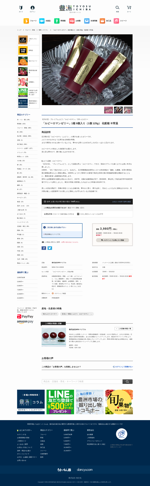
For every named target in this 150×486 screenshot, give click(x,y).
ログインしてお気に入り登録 (112, 240)
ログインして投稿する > (124, 367)
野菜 (41, 438)
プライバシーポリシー (94, 441)
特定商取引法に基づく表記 (96, 444)
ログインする (21, 434)
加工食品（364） (22, 144)
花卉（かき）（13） (23, 206)
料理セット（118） (23, 156)
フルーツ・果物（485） (24, 128)
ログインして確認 (60, 293)
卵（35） (20, 165)
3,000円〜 (20, 281)
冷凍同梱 (90, 21)
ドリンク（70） (22, 152)
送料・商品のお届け (24, 451)
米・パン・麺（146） (24, 119)
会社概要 (90, 434)
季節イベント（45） (23, 263)
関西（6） (20, 243)
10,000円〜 (20, 294)
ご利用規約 (91, 438)
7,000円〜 (20, 290)
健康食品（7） (21, 181)
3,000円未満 (21, 277)
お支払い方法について (24, 447)
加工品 (105, 21)
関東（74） (20, 230)
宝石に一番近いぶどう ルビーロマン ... (77, 314)
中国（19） (20, 251)
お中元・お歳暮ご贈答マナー (27, 457)
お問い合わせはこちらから (69, 242)
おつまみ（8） (21, 214)
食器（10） (20, 202)
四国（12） (20, 255)
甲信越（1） (21, 234)
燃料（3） (20, 185)
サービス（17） (22, 197)
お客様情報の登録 (23, 438)
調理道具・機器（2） (24, 193)
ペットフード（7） (23, 222)
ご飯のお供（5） (22, 210)
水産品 (45, 21)
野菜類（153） (21, 124)
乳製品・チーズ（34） (24, 169)
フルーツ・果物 (30, 30)
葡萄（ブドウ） (44, 30)
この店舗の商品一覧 (124, 328)
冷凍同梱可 (44, 454)
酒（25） (20, 173)
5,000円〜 (20, 286)
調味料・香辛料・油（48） (25, 177)
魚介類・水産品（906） (24, 136)
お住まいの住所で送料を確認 (121, 202)
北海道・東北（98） (23, 226)
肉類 (41, 444)
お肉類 (75, 21)
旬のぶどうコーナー (50, 314)
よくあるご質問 (22, 444)
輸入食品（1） (21, 218)
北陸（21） (20, 247)
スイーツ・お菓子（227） (25, 148)
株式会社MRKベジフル (59, 262)
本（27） (20, 189)
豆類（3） (20, 140)
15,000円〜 (20, 298)
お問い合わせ (21, 460)
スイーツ (120, 21)
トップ (19, 30)
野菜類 (60, 21)
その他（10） (21, 160)
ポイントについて (23, 454)
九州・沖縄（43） (22, 259)
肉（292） (20, 132)
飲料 (41, 457)
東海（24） (20, 238)
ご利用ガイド (21, 441)
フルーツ (30, 21)
